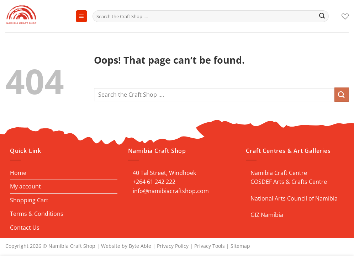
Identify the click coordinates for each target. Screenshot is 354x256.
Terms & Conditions (36, 214)
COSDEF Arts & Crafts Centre (288, 182)
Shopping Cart (29, 200)
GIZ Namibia (266, 215)
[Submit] (322, 16)
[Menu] (81, 16)
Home (18, 173)
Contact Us (24, 227)
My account (25, 186)
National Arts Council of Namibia (294, 198)
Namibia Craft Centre (278, 173)
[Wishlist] (345, 16)
